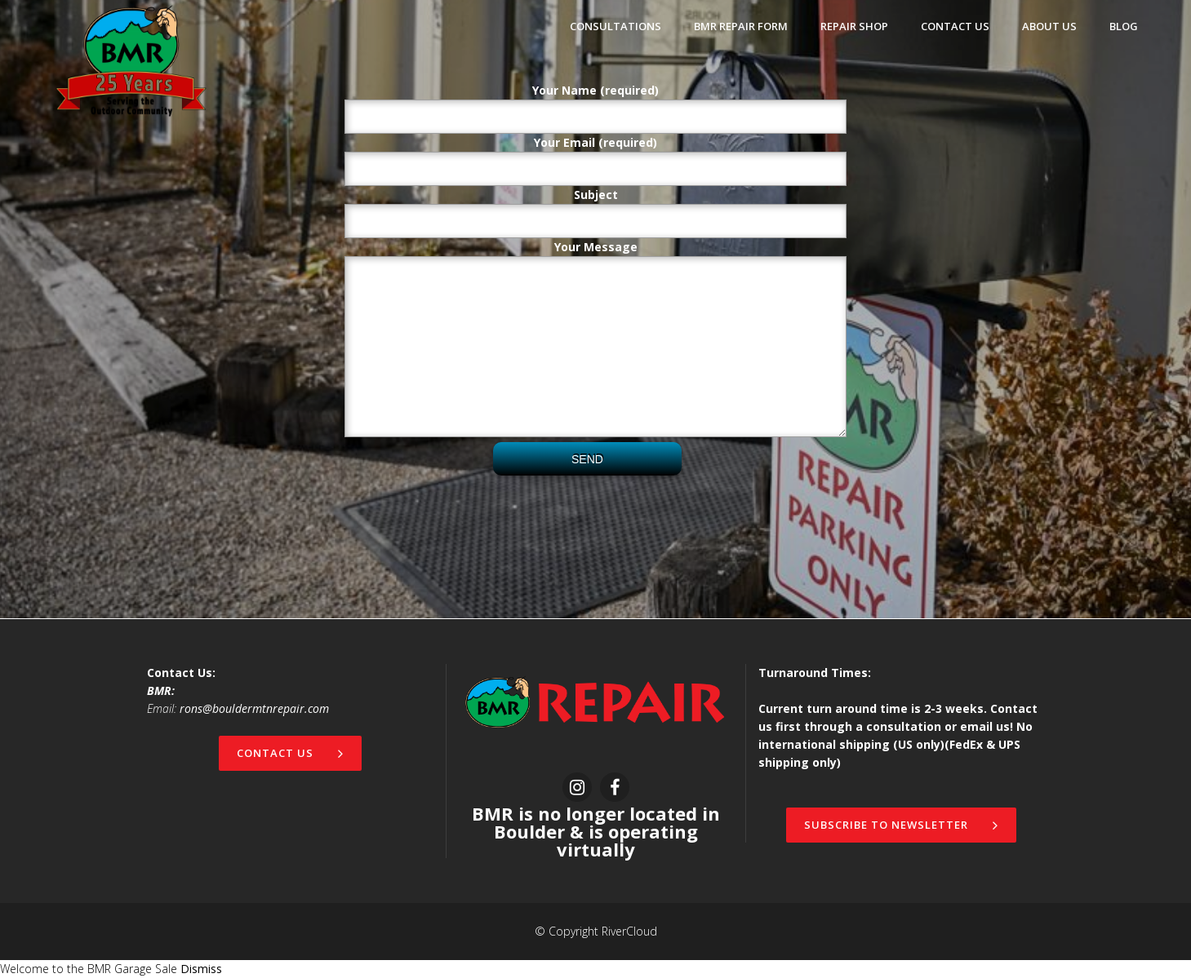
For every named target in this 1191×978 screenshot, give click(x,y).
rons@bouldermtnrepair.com (254, 708)
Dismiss (201, 968)
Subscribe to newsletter (901, 824)
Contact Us (290, 753)
